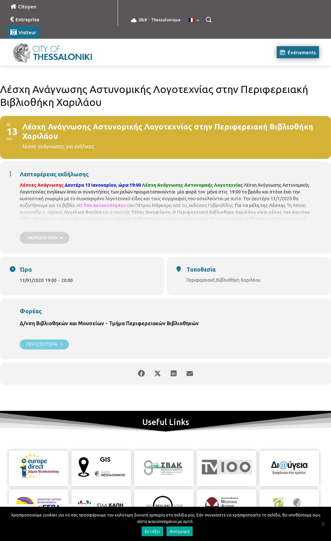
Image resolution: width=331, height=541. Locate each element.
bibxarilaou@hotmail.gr (172, 225)
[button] (208, 19)
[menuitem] (194, 20)
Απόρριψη (179, 531)
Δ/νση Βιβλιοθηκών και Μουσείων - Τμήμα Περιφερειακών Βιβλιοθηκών (109, 323)
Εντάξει (152, 531)
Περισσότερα (44, 344)
